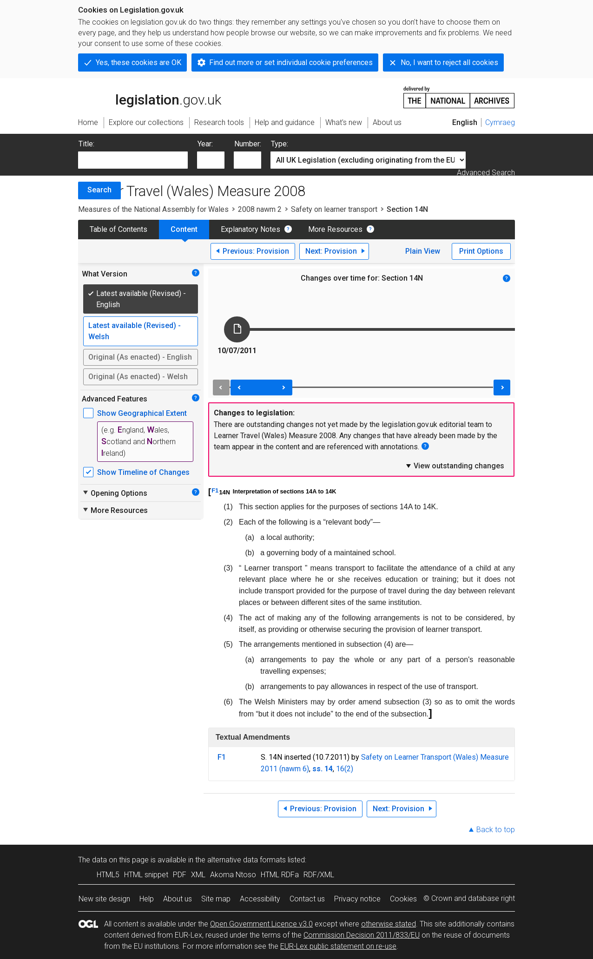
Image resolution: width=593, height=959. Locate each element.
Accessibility (260, 898)
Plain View (422, 251)
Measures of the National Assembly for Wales (153, 209)
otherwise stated (388, 924)
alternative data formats (246, 859)
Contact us (307, 898)
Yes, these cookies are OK (138, 62)
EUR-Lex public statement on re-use (338, 946)
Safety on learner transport (334, 209)
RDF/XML (318, 874)
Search (99, 189)
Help (146, 898)
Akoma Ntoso (233, 874)
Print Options (481, 251)
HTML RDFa (280, 874)
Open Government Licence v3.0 (261, 924)
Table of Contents (118, 229)
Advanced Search (486, 172)
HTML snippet (146, 874)
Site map (216, 898)
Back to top (495, 829)
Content (184, 229)
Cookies (403, 898)
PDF (179, 874)
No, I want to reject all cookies (449, 62)
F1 (214, 490)
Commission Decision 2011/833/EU (361, 935)
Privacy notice (357, 898)
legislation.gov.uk (149, 97)
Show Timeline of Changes (143, 472)
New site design (104, 898)
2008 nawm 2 (260, 209)
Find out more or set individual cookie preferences (291, 62)
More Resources (335, 229)
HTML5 (108, 874)
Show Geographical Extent (142, 413)
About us (177, 898)
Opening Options (114, 493)
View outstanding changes (454, 465)
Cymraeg (500, 122)
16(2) (344, 768)
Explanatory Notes (250, 229)
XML (198, 874)
